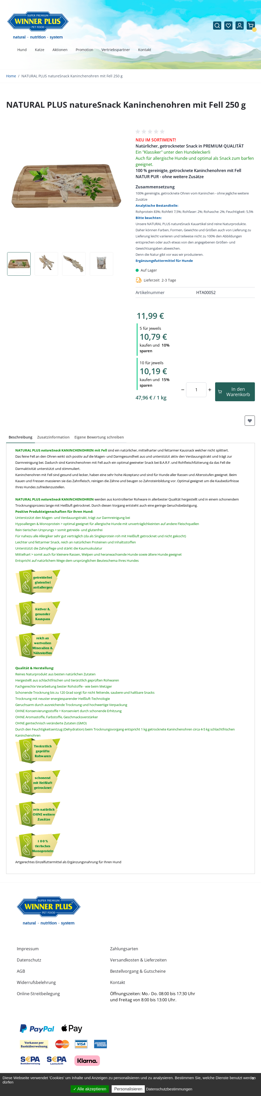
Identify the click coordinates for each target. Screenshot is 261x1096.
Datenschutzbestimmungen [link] (169, 1089)
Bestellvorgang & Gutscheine (138, 971)
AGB (21, 971)
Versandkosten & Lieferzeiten (138, 960)
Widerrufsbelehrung (36, 982)
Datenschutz (29, 960)
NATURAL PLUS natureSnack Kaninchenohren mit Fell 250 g (72, 76)
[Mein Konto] (240, 25)
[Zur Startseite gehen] (38, 25)
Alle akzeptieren (89, 1089)
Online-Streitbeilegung (38, 993)
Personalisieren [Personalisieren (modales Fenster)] (128, 1089)
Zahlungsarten (124, 949)
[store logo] (49, 910)
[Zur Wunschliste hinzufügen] (250, 421)
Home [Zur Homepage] (11, 76)
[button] (151, 132)
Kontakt (117, 982)
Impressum (28, 949)
